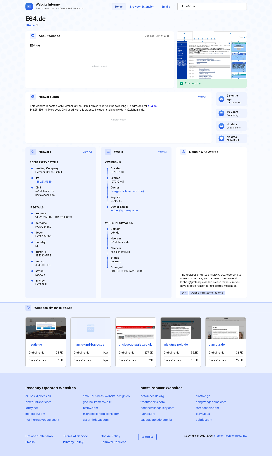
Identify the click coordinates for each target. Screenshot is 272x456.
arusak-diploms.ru (38, 396)
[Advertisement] (99, 76)
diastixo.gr (203, 396)
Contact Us (147, 437)
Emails (166, 6)
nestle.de (35, 344)
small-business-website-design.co (106, 396)
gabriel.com (204, 419)
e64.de (31, 25)
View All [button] (202, 96)
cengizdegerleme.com (211, 402)
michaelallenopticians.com (101, 414)
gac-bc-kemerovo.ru (97, 402)
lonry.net (31, 408)
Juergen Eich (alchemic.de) (127, 191)
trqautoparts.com (153, 402)
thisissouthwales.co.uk (135, 344)
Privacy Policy (73, 442)
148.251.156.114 (43, 181)
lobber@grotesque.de (124, 210)
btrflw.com (90, 408)
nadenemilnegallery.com (157, 408)
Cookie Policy (110, 436)
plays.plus (203, 414)
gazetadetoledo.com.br (156, 419)
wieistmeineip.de (176, 344)
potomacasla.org (152, 396)
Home (119, 6)
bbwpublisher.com (38, 402)
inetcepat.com (35, 414)
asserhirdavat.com (96, 419)
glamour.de (217, 344)
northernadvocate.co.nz (42, 419)
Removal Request (113, 442)
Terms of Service (75, 436)
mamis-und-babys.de (89, 344)
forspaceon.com (207, 408)
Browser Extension (142, 6)
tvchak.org (148, 414)
